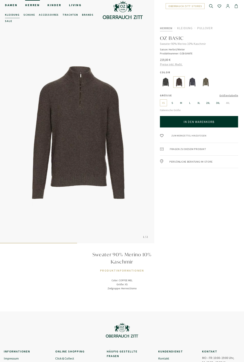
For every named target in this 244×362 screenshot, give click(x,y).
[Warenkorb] (236, 6)
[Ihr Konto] (228, 6)
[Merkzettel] (219, 6)
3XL (218, 103)
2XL (208, 103)
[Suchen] (211, 6)
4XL (228, 103)
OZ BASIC (172, 38)
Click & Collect (64, 358)
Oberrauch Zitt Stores (185, 6)
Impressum (11, 358)
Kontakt (163, 358)
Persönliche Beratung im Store (186, 161)
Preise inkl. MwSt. (171, 64)
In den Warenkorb (199, 122)
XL (198, 103)
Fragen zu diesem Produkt (183, 149)
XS (163, 103)
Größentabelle (228, 95)
